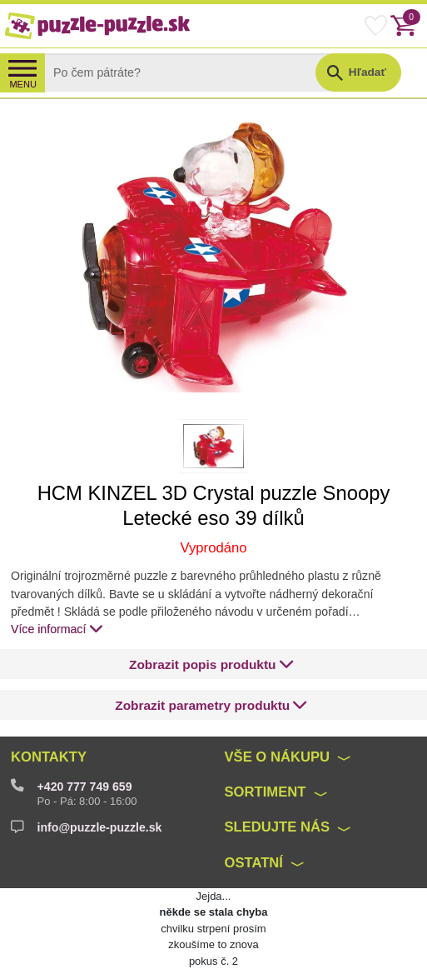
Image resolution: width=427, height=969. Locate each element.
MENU (22, 84)
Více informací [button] (57, 628)
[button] (212, 664)
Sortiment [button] (264, 792)
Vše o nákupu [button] (277, 757)
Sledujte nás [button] (277, 827)
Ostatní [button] (253, 863)
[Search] (193, 72)
